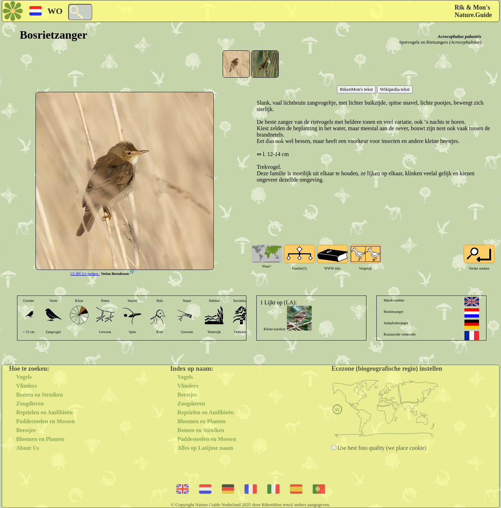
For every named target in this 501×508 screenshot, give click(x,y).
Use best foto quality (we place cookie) (381, 448)
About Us (27, 448)
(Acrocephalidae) (465, 42)
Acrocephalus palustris (459, 36)
